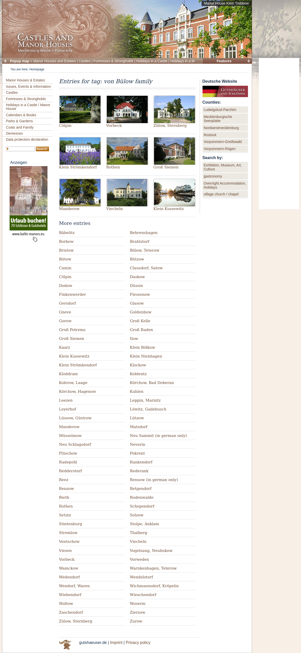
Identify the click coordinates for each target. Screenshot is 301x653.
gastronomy (213, 176)
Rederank (139, 471)
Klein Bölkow (142, 347)
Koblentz (138, 374)
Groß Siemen (166, 167)
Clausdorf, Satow (146, 268)
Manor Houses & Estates (25, 80)
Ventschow (69, 541)
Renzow (66, 488)
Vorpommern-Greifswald (223, 142)
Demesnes (14, 133)
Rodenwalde (142, 497)
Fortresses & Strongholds (113, 61)
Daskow (137, 277)
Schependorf (142, 506)
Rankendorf (141, 462)
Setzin (65, 515)
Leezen (66, 400)
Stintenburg (70, 524)
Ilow (134, 338)
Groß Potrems (72, 330)
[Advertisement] (279, 133)
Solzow (136, 515)
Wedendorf (69, 577)
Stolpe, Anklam (144, 524)
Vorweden (139, 559)
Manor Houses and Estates (54, 61)
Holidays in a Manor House (191, 61)
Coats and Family (20, 127)
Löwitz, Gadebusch (148, 409)
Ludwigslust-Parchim (220, 110)
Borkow (66, 241)
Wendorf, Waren (74, 586)
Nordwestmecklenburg (221, 128)
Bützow (137, 259)
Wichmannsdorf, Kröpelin (154, 586)
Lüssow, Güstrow (75, 418)
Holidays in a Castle (152, 61)
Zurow (136, 621)
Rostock (210, 135)
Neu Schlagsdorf (75, 444)
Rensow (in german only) (154, 480)
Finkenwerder (72, 294)
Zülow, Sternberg (170, 125)
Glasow (137, 303)
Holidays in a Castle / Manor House (28, 107)
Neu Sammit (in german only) (158, 435)
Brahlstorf (139, 241)
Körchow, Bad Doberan (152, 382)
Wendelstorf (141, 577)
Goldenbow (140, 312)
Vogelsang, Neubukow (151, 550)
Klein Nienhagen (146, 356)
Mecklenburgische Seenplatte (218, 119)
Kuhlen (136, 391)
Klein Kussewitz (169, 208)
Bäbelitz (67, 232)
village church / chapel (221, 194)
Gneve (65, 312)
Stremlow (68, 532)
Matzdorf (138, 427)
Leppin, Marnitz (145, 400)
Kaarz (64, 347)
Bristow (66, 250)
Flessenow (140, 294)
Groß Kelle (140, 321)
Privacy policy (138, 642)
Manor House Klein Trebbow (226, 3)
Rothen (113, 167)
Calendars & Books (21, 115)
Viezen (65, 550)
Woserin (137, 603)
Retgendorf (141, 488)
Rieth (64, 497)
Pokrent (137, 453)
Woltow (66, 603)
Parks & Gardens (19, 121)
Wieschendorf (143, 594)
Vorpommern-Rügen (219, 149)
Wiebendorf (70, 594)
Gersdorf (67, 303)
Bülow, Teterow (144, 250)
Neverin (137, 444)
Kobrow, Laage (73, 382)
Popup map (19, 61)
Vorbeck (114, 125)
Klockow (138, 365)
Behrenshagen (144, 232)
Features (224, 61)
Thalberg (138, 532)
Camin (65, 268)
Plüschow (68, 453)
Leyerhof (67, 409)
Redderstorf (70, 471)
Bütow (65, 259)
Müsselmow (70, 435)
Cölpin (65, 125)
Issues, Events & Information (28, 86)
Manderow (69, 208)
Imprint (116, 642)
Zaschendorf (71, 612)
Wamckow (69, 568)
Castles (85, 61)
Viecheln (114, 208)
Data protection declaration (27, 139)
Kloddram (68, 374)
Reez (63, 480)
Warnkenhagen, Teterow (153, 568)
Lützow (137, 418)
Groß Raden (141, 330)
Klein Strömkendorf (78, 167)
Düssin (136, 285)
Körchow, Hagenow (77, 391)
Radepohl (68, 462)
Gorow (65, 321)
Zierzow (137, 612)
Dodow (65, 285)
